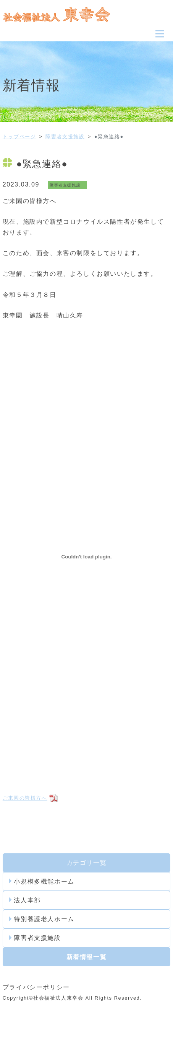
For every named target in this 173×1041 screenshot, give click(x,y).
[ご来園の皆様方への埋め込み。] (86, 556)
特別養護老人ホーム (41, 919)
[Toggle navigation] (159, 33)
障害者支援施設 (64, 136)
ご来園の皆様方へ (25, 798)
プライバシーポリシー (36, 987)
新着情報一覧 (86, 957)
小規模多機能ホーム (41, 881)
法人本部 (25, 900)
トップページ (19, 136)
